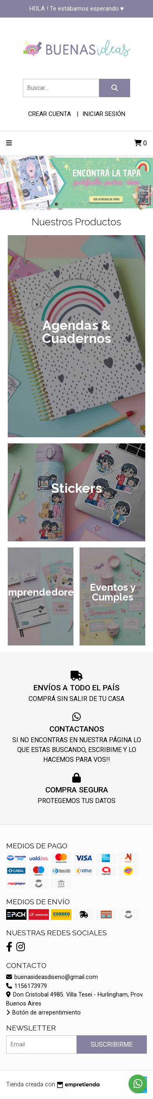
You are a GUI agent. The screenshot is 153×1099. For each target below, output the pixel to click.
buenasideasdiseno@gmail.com (52, 977)
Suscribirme (112, 1044)
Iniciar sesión (103, 114)
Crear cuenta (49, 114)
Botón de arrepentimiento (43, 1012)
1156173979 (26, 986)
